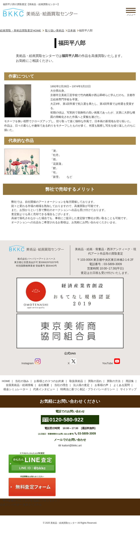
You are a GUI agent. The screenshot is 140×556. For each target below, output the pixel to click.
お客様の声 (101, 385)
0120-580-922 (66, 420)
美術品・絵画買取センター (63, 523)
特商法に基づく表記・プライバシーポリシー (87, 389)
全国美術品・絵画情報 (19, 385)
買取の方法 (113, 381)
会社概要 (43, 385)
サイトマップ (128, 389)
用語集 (130, 381)
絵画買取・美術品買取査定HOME (20, 30)
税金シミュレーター (15, 389)
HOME (6, 381)
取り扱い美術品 (54, 30)
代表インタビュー (44, 389)
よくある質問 (121, 385)
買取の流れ (95, 381)
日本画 (71, 30)
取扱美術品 (76, 381)
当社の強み (22, 381)
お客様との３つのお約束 (49, 381)
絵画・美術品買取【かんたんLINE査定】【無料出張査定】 (40, 12)
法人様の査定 (81, 385)
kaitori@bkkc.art (72, 445)
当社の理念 (61, 385)
